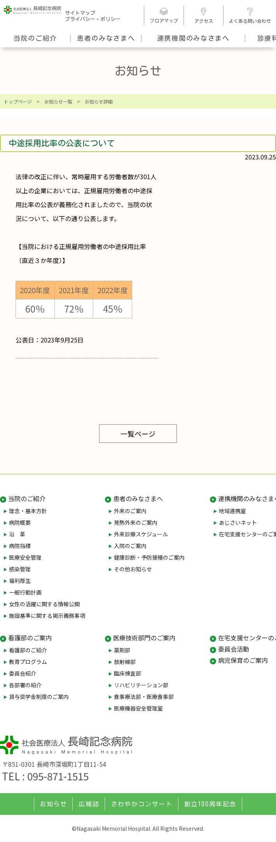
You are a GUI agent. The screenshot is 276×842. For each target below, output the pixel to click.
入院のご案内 (130, 546)
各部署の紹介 (25, 685)
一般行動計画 (25, 592)
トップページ (18, 101)
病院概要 (20, 522)
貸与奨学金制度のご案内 (39, 696)
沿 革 (17, 534)
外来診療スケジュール (141, 534)
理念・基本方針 (28, 511)
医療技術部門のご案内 (144, 637)
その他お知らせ (133, 569)
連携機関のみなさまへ (193, 38)
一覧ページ (138, 434)
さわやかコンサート (141, 804)
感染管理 (20, 569)
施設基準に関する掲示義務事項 (47, 615)
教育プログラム (28, 662)
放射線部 (125, 662)
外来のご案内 (130, 511)
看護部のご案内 (30, 637)
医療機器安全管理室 (138, 708)
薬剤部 (122, 650)
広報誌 (89, 804)
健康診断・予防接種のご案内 (149, 557)
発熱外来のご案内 (135, 522)
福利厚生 (20, 580)
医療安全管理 (25, 557)
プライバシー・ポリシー (93, 19)
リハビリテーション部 (141, 685)
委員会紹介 (22, 673)
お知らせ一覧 (58, 101)
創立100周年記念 (210, 804)
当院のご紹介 (35, 38)
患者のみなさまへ (106, 38)
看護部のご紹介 (28, 650)
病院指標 (20, 546)
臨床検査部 (127, 673)
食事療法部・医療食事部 (144, 696)
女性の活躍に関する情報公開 (44, 604)
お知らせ (53, 804)
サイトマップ (80, 13)
